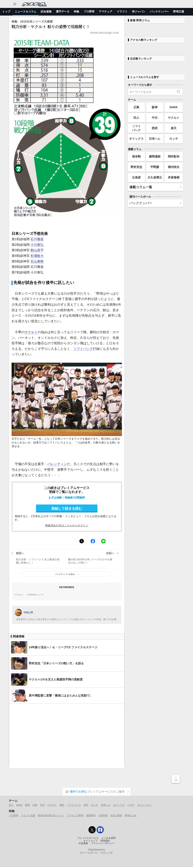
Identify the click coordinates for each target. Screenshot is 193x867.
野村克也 (136, 167)
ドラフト (122, 11)
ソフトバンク (83, 349)
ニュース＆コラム (25, 11)
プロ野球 (89, 11)
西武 (155, 128)
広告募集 (83, 843)
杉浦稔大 (37, 256)
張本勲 (136, 156)
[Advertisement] (66, 734)
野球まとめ (131, 815)
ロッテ (173, 138)
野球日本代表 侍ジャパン (51, 815)
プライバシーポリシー (102, 843)
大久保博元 (154, 177)
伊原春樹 (173, 177)
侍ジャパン (138, 11)
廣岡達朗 (154, 156)
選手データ (62, 11)
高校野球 (91, 815)
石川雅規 (37, 239)
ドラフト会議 (28, 815)
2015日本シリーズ (36, 595)
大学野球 (103, 815)
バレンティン (57, 464)
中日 (155, 117)
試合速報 (46, 11)
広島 (136, 107)
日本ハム (154, 138)
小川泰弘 (37, 245)
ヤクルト (31, 332)
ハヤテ (131, 805)
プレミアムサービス (88, 838)
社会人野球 (116, 815)
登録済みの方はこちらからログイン (66, 525)
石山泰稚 (37, 261)
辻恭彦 (136, 177)
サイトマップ (90, 841)
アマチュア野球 (75, 815)
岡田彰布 (173, 156)
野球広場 (178, 11)
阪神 (155, 107)
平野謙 (154, 167)
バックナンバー (159, 11)
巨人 (136, 117)
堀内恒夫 (173, 167)
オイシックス (144, 805)
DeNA (174, 107)
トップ (6, 11)
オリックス (136, 138)
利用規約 (105, 841)
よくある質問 (108, 838)
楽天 (174, 128)
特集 (76, 11)
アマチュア (105, 11)
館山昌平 (37, 250)
